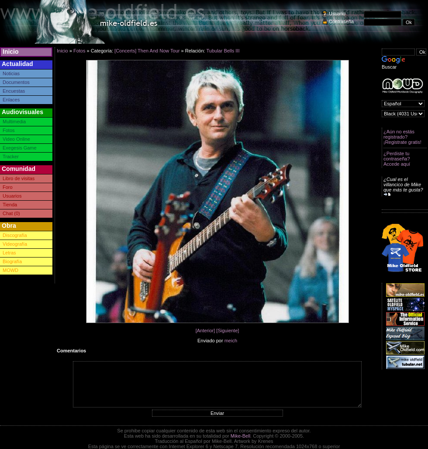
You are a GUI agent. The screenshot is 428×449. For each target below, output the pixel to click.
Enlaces (11, 99)
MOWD (10, 270)
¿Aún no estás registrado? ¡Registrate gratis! (402, 137)
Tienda (10, 204)
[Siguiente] (227, 330)
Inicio (11, 51)
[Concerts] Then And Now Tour (146, 50)
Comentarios (71, 350)
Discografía (15, 235)
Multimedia (14, 121)
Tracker (11, 156)
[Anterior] (205, 330)
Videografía (15, 244)
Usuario (337, 13)
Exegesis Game (20, 147)
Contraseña (341, 21)
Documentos (16, 82)
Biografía (12, 261)
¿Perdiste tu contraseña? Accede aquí (396, 159)
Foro (8, 187)
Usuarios (12, 195)
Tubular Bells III (222, 50)
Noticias (11, 73)
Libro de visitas (19, 178)
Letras (9, 252)
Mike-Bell (240, 436)
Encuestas (14, 91)
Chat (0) (11, 213)
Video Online (16, 139)
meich (230, 340)
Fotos (9, 130)
